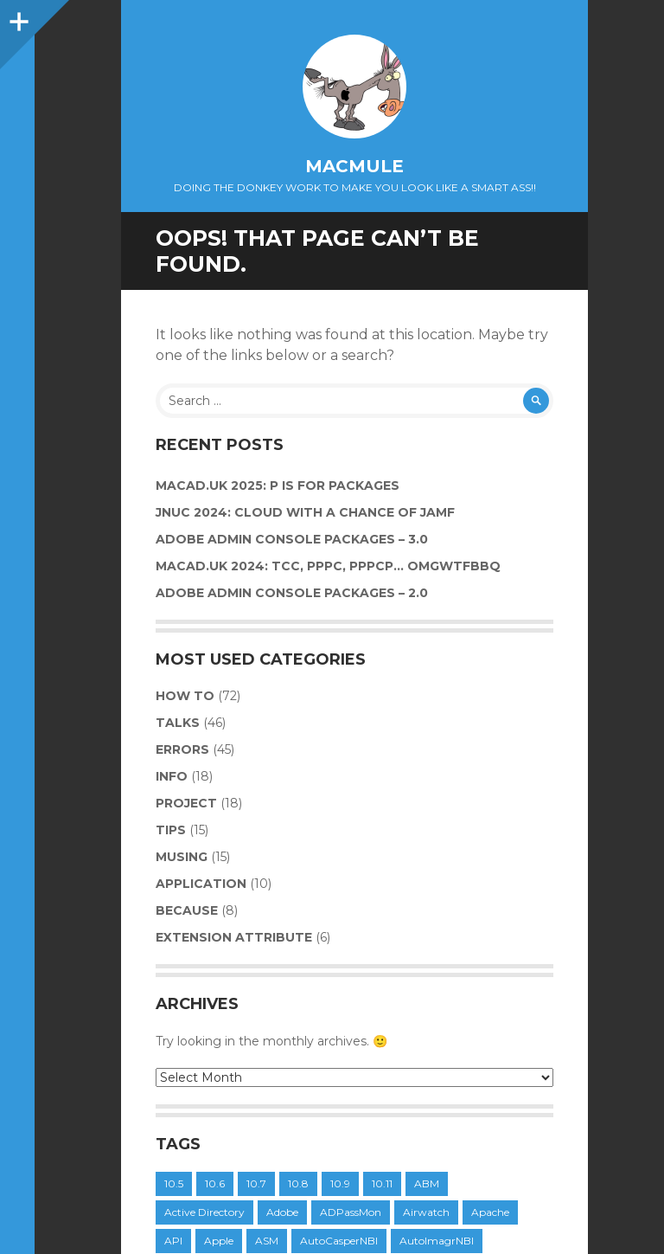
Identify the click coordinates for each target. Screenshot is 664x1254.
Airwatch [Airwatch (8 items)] (426, 1212)
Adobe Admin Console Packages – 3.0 (292, 539)
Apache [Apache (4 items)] (490, 1212)
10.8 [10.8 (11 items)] (298, 1183)
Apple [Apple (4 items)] (218, 1240)
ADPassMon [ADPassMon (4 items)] (350, 1212)
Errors (182, 749)
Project (186, 803)
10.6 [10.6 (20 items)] (215, 1183)
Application (201, 883)
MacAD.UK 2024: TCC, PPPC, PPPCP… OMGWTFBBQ (328, 566)
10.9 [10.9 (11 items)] (340, 1183)
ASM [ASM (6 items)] (266, 1240)
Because (187, 910)
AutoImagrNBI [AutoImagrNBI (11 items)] (436, 1240)
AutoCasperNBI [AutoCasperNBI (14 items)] (339, 1240)
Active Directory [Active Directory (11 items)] (204, 1212)
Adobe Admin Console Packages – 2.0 (292, 593)
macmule (354, 166)
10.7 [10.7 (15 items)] (256, 1183)
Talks (178, 722)
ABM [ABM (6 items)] (426, 1183)
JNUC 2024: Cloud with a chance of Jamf (305, 512)
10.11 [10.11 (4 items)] (382, 1183)
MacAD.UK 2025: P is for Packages (277, 485)
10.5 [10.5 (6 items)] (173, 1183)
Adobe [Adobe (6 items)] (282, 1212)
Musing (182, 857)
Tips (171, 830)
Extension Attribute (234, 937)
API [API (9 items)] (173, 1240)
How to (185, 696)
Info (172, 776)
